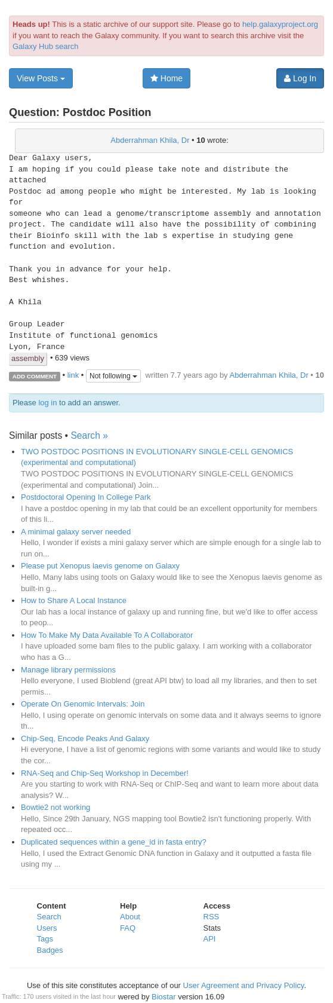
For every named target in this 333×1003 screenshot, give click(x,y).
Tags (45, 938)
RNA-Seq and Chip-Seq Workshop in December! (105, 773)
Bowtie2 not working (55, 807)
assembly (27, 358)
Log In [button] (300, 78)
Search (49, 916)
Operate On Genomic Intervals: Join (82, 703)
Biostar (163, 996)
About (130, 916)
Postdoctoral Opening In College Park (86, 497)
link (73, 375)
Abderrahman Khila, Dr (149, 140)
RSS (212, 916)
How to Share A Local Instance (74, 600)
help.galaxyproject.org (280, 24)
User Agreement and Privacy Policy (243, 985)
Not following (113, 376)
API (210, 938)
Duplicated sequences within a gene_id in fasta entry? (113, 841)
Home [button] (166, 78)
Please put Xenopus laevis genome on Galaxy (100, 565)
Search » (88, 435)
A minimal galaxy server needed (76, 531)
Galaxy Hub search (46, 46)
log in (47, 402)
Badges (50, 950)
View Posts (41, 78)
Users (47, 928)
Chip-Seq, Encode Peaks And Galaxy (85, 738)
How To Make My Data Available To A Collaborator (107, 635)
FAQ (127, 928)
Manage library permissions (68, 669)
